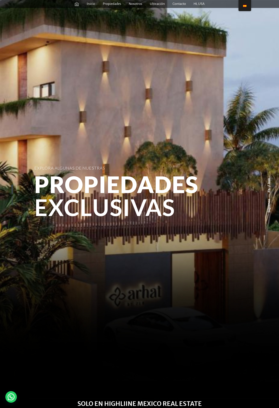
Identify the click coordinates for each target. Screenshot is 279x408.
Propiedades (112, 3)
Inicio (91, 3)
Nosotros (135, 3)
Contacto (179, 3)
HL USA (199, 3)
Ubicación (157, 3)
